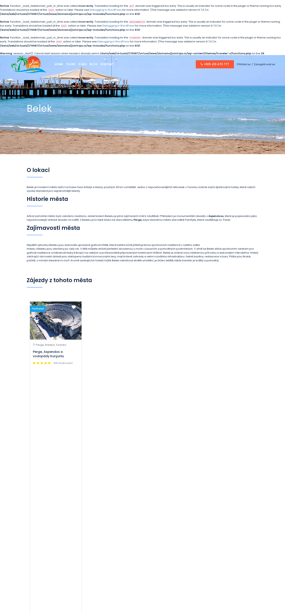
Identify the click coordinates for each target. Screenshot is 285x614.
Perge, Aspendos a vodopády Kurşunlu (48, 353)
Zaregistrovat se (264, 64)
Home (59, 64)
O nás (82, 64)
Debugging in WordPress (106, 10)
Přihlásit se (244, 64)
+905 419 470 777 (215, 64)
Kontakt (107, 64)
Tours (70, 64)
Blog (94, 64)
